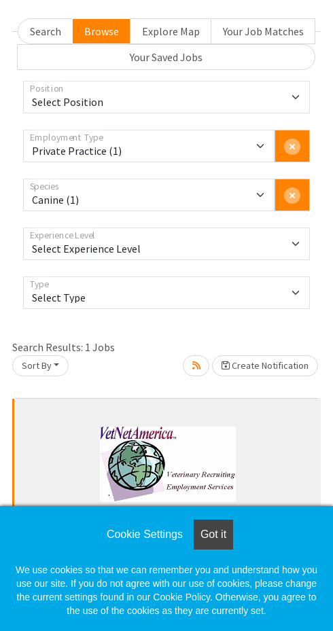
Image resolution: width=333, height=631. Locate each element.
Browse (101, 31)
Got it (213, 534)
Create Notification (265, 365)
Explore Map (171, 31)
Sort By (37, 365)
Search (45, 31)
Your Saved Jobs (166, 57)
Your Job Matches (263, 31)
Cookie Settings (145, 534)
